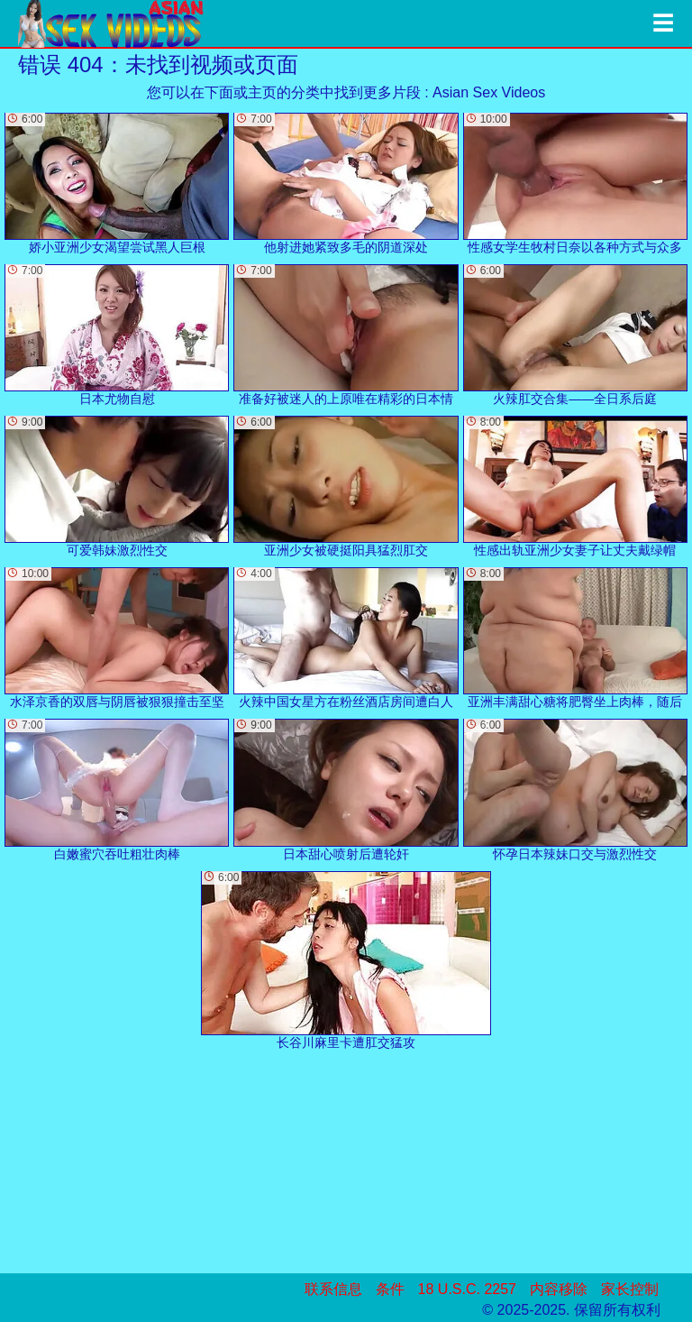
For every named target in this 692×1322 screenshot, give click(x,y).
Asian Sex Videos (488, 92)
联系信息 (333, 1289)
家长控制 (630, 1289)
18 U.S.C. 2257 (467, 1289)
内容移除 (558, 1289)
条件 (390, 1289)
